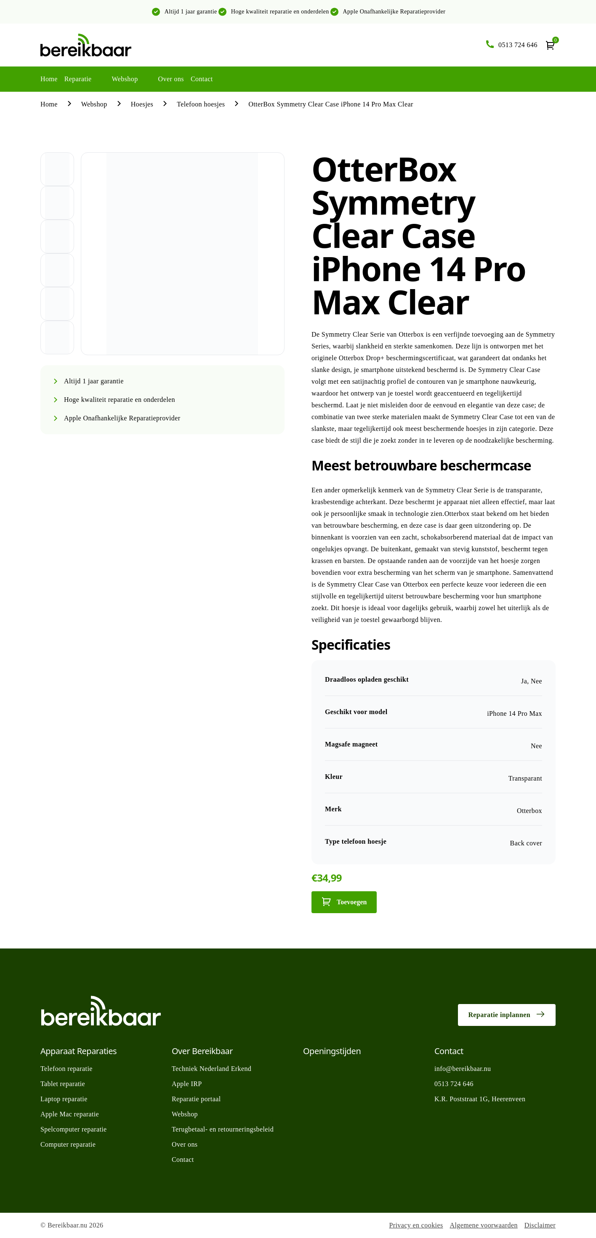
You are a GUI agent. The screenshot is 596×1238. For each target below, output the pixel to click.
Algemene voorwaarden (484, 1225)
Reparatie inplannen (506, 1014)
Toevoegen (344, 901)
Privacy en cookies (416, 1225)
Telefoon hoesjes (201, 104)
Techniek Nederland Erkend (211, 1068)
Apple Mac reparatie (69, 1114)
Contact (202, 78)
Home (49, 78)
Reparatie (78, 78)
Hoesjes (142, 104)
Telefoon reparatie (66, 1068)
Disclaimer (540, 1225)
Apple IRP (187, 1083)
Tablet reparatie (62, 1083)
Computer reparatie (68, 1144)
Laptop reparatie (64, 1099)
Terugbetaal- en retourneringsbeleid (223, 1129)
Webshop (125, 78)
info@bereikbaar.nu (462, 1068)
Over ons (171, 78)
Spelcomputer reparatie (73, 1129)
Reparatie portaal (196, 1099)
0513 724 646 (454, 1083)
